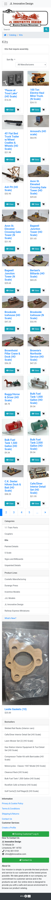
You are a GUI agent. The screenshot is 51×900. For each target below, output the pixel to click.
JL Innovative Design (21, 3)
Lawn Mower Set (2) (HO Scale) (19, 741)
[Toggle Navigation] (5, 3)
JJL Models (10, 598)
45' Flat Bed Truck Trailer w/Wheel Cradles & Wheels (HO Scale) (12, 141)
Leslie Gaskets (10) (16, 709)
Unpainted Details (13, 565)
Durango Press (11, 585)
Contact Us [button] (25, 860)
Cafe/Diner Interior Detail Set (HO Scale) (38, 488)
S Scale (8, 553)
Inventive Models (12, 592)
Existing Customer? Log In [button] (25, 834)
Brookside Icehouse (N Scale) (37, 315)
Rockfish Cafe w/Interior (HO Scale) (21, 785)
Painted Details (11, 546)
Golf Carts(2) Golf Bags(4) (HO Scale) (22, 791)
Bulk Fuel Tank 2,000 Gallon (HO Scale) (36, 444)
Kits (21, 35)
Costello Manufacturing (15, 579)
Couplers (9, 534)
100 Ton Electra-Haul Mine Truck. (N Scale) (37, 94)
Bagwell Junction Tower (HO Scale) (36, 230)
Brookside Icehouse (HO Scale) (12, 315)
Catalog (12, 35)
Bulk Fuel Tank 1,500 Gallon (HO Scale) (11, 444)
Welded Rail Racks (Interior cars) (19, 728)
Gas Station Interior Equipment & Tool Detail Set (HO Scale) (24, 748)
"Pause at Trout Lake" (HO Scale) (11, 93)
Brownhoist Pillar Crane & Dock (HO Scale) (12, 355)
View (10, 110)
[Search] (23, 29)
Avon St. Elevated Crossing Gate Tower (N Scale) (13, 232)
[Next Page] (45, 512)
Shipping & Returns (10, 814)
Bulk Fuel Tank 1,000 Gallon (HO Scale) (36, 398)
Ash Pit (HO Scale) (11, 189)
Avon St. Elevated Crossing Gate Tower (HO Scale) (38, 187)
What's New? (10, 618)
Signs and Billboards (14, 559)
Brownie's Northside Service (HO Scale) (37, 355)
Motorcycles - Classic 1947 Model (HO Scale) (25, 766)
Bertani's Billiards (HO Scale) (37, 273)
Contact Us (7, 819)
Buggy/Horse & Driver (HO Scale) (12, 397)
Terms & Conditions (11, 808)
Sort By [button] (10, 59)
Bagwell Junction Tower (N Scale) (10, 275)
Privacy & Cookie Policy (12, 803)
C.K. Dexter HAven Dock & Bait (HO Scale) (13, 486)
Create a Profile (9, 827)
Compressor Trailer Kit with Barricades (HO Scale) (24, 758)
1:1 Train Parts (11, 527)
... (37, 512)
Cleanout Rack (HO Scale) (16, 772)
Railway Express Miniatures (17, 611)
